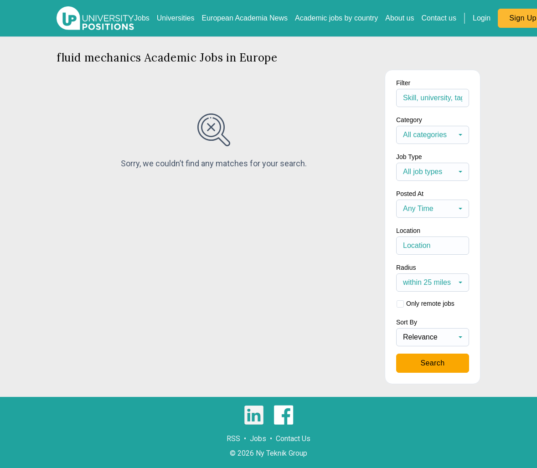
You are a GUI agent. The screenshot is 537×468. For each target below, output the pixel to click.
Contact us (439, 18)
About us (399, 18)
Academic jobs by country (336, 18)
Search (432, 363)
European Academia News (244, 18)
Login (482, 18)
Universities (176, 18)
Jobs (142, 18)
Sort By (406, 322)
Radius (406, 267)
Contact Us (293, 438)
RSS (233, 438)
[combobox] (432, 135)
